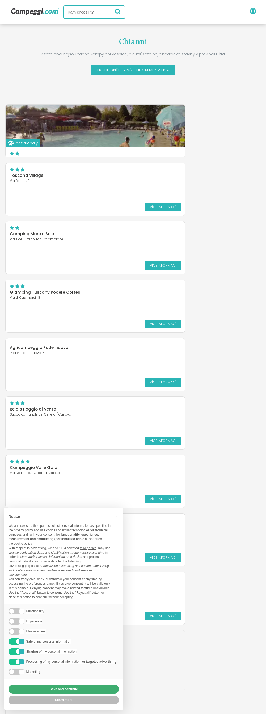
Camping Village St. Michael (172, 293)
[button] (116, 516)
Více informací (238, 149)
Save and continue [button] (64, 689)
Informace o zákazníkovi (174, 679)
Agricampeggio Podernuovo (39, 231)
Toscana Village (159, 118)
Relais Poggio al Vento (166, 235)
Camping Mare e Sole (32, 176)
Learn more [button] (63, 700)
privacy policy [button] (23, 530)
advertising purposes (23, 566)
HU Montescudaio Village (35, 351)
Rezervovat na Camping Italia (170, 670)
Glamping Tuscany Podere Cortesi (178, 176)
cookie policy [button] (23, 543)
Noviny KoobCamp (144, 648)
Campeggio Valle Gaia (33, 293)
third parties (88, 548)
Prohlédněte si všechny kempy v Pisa (133, 70)
